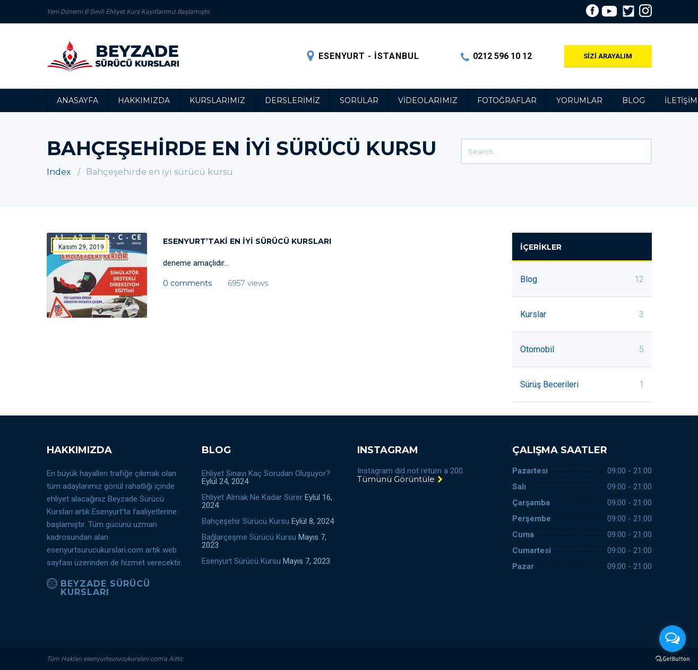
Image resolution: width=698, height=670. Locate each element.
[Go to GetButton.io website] (673, 659)
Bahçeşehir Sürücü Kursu (245, 521)
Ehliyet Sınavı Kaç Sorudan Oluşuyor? (266, 473)
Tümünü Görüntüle (400, 479)
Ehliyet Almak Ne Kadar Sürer (252, 497)
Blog (633, 100)
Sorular (359, 100)
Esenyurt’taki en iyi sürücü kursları (247, 241)
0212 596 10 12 (496, 56)
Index (59, 172)
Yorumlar (579, 100)
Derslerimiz (292, 100)
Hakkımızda (144, 100)
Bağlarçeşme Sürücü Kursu (249, 537)
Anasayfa (77, 100)
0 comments (187, 283)
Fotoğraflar (507, 100)
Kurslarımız (217, 100)
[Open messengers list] (672, 638)
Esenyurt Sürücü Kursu (241, 561)
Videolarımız (428, 100)
